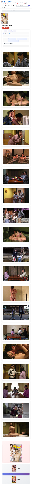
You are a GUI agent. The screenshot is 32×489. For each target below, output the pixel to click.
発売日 (9, 5)
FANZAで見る (5, 27)
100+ (10, 3)
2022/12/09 (10, 33)
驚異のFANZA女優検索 (6, 1)
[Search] (22, 5)
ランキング (4, 5)
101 (14, 3)
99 (6, 3)
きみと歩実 (7, 10)
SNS (13, 5)
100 (21, 3)
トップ (3, 10)
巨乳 (25, 3)
